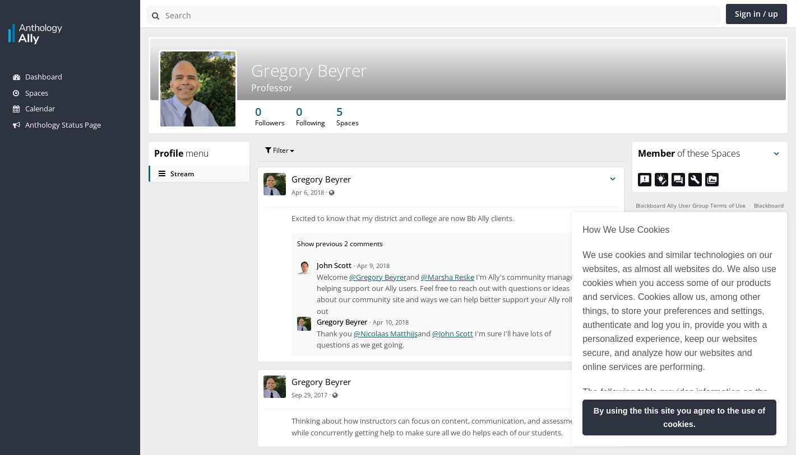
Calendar (34, 109)
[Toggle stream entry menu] (612, 179)
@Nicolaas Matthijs (386, 334)
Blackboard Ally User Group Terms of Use (691, 205)
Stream (176, 174)
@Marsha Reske (447, 277)
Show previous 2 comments (340, 243)
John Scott (334, 265)
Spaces (30, 93)
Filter (279, 150)
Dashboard (37, 77)
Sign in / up (756, 13)
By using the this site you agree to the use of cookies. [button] (679, 417)
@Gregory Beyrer (377, 277)
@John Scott (452, 334)
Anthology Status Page (57, 125)
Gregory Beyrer (309, 70)
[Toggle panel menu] (776, 154)
